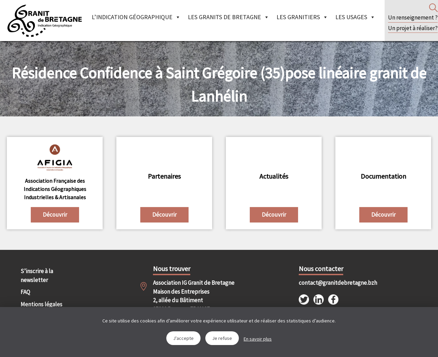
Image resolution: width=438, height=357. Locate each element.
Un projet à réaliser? (413, 28)
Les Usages (355, 17)
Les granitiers (302, 17)
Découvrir (55, 214)
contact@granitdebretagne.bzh (332, 282)
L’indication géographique (136, 17)
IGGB (44, 20)
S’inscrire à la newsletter (37, 275)
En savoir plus (258, 339)
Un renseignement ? (413, 17)
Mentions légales (41, 304)
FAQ (25, 292)
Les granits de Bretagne (228, 17)
